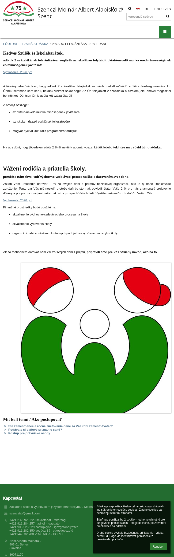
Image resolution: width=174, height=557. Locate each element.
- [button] (122, 8)
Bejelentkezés (158, 9)
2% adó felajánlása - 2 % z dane (79, 44)
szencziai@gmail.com (24, 513)
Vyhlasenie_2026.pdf (17, 72)
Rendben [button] (158, 546)
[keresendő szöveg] (148, 16)
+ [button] (114, 8)
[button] (138, 9)
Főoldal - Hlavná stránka (25, 44)
